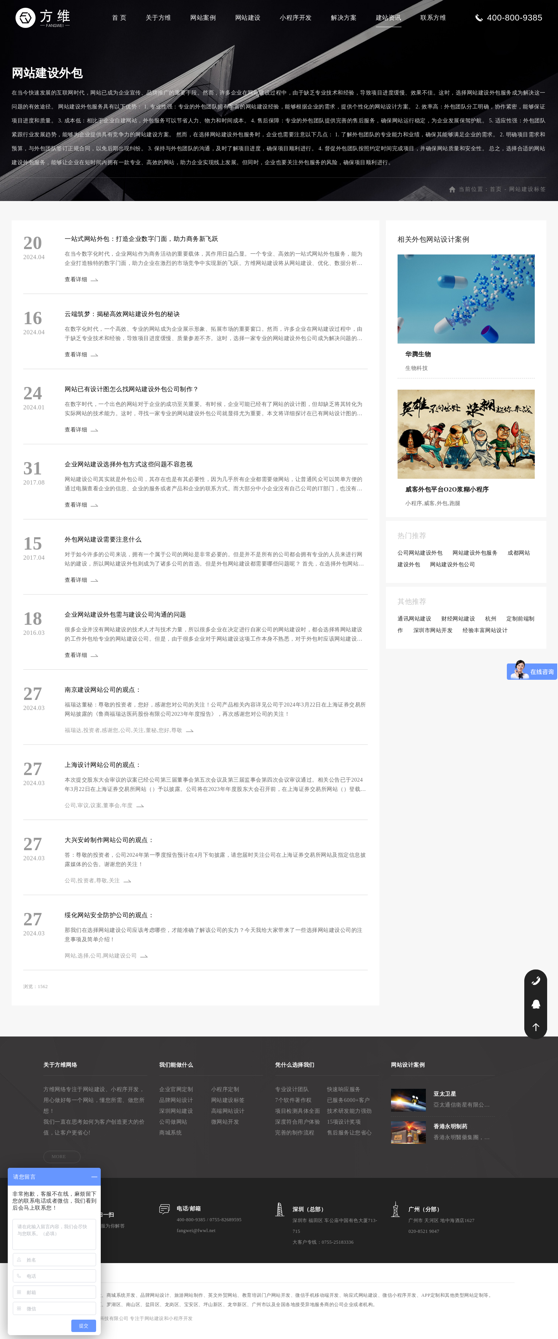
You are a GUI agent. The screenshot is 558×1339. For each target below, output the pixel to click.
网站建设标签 (527, 197)
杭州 (490, 627)
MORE (59, 1164)
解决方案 (343, 17)
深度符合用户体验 (297, 1130)
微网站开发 (225, 1130)
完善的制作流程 (295, 1141)
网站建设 (248, 17)
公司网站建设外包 (420, 561)
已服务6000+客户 (348, 1108)
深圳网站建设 (176, 1119)
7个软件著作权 (293, 1108)
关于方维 (158, 17)
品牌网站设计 (176, 1108)
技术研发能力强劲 (349, 1119)
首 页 (119, 17)
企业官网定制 (176, 1097)
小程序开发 (296, 17)
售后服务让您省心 (349, 1141)
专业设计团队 (292, 1097)
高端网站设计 (228, 1119)
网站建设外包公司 (452, 573)
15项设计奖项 (344, 1130)
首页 (496, 197)
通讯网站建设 (414, 627)
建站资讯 (388, 17)
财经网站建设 (458, 627)
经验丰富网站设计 (485, 638)
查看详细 (77, 287)
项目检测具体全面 (297, 1119)
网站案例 (203, 17)
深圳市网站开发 (433, 638)
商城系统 (170, 1141)
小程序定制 (225, 1097)
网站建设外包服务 (475, 561)
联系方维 (433, 17)
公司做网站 (173, 1130)
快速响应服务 (344, 1097)
